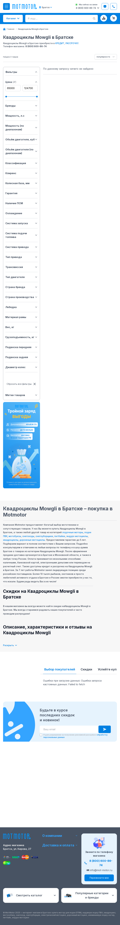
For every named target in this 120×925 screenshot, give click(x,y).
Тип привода (21, 257)
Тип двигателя (21, 277)
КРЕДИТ (59, 43)
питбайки (59, 536)
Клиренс (21, 173)
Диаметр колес (21, 367)
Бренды (21, 105)
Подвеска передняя (21, 347)
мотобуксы (15, 536)
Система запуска (21, 223)
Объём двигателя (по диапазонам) (21, 151)
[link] (33, 29)
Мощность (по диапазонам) (21, 127)
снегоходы (28, 536)
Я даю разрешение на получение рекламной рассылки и (75, 809)
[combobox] (106, 57)
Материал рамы (21, 317)
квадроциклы (10, 540)
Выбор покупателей (59, 669)
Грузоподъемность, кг (21, 337)
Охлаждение (21, 213)
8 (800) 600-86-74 (36, 46)
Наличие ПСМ (21, 203)
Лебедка (21, 307)
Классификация (21, 163)
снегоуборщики (44, 536)
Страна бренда (21, 287)
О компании (60, 835)
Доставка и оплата (60, 845)
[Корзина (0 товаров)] (113, 18)
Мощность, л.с (21, 115)
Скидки (86, 669)
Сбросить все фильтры (21, 384)
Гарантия (21, 193)
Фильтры (21, 72)
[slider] (6, 96)
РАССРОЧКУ (72, 43)
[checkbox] (41, 808)
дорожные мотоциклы (32, 540)
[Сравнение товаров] (103, 18)
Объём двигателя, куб (21, 139)
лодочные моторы (72, 532)
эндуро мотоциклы (77, 536)
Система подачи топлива (21, 235)
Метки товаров (21, 395)
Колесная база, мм (21, 183)
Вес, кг (21, 327)
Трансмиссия (21, 267)
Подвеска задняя (21, 357)
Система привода (21, 247)
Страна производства (21, 297)
